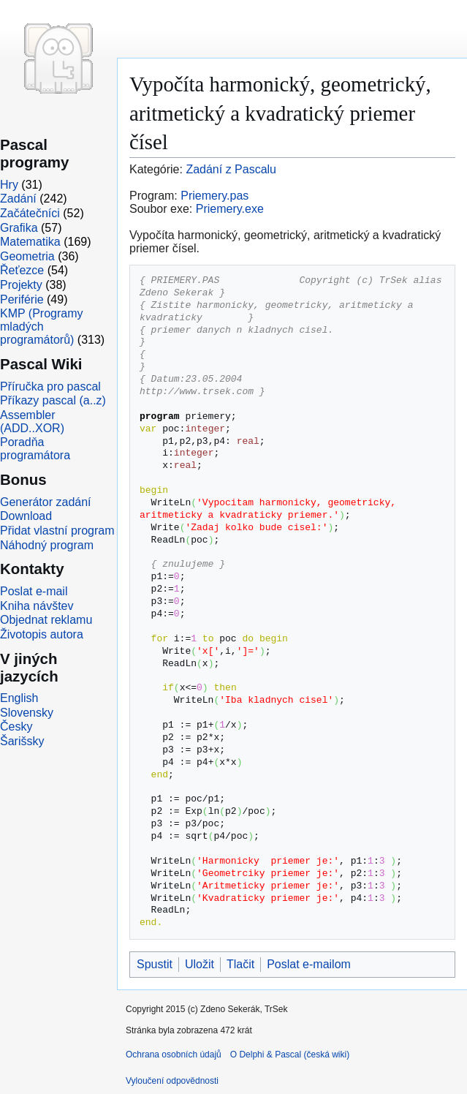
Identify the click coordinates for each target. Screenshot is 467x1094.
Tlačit (240, 964)
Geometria (27, 256)
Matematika (30, 241)
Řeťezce (22, 270)
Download (26, 516)
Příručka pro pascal (50, 386)
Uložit (199, 964)
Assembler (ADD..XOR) (32, 421)
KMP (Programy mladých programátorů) (41, 326)
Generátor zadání (45, 502)
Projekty (21, 285)
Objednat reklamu (46, 620)
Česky (16, 726)
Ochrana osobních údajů (173, 1054)
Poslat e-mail (33, 591)
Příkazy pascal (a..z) (53, 400)
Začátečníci (30, 213)
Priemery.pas (214, 195)
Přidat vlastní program (57, 530)
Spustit (154, 964)
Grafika (19, 228)
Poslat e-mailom (309, 964)
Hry (9, 184)
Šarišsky (22, 741)
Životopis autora (41, 634)
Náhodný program (47, 545)
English (19, 698)
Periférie (22, 299)
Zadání (18, 198)
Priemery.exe (230, 209)
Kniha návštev (37, 606)
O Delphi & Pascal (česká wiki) (289, 1054)
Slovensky (26, 712)
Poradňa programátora (35, 448)
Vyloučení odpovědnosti (172, 1081)
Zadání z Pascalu (231, 169)
